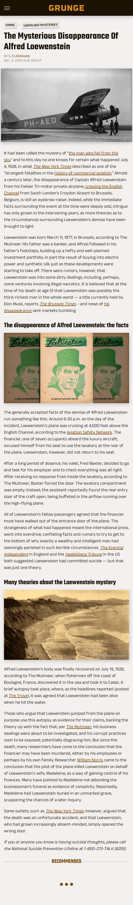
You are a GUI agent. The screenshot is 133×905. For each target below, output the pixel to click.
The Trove (18, 695)
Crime (10, 25)
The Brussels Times (58, 303)
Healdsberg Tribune (83, 554)
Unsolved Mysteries (40, 24)
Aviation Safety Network (89, 432)
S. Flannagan (19, 56)
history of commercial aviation (82, 173)
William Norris (90, 759)
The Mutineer (78, 726)
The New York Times (52, 166)
